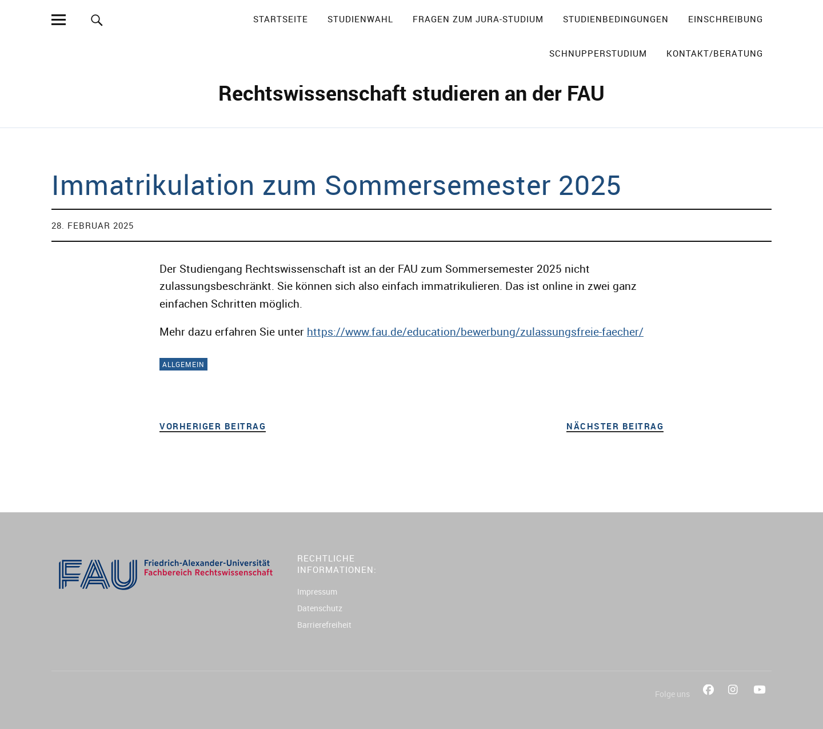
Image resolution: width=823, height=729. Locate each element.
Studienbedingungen (616, 19)
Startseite (280, 19)
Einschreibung (725, 19)
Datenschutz (319, 608)
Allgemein (183, 364)
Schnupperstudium (598, 53)
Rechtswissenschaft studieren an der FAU (411, 92)
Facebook (709, 702)
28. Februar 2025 (92, 225)
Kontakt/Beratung (714, 53)
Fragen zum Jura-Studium (478, 19)
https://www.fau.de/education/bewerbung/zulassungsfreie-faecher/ (475, 331)
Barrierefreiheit (324, 624)
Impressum (317, 591)
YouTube (760, 702)
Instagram (735, 702)
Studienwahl (360, 19)
